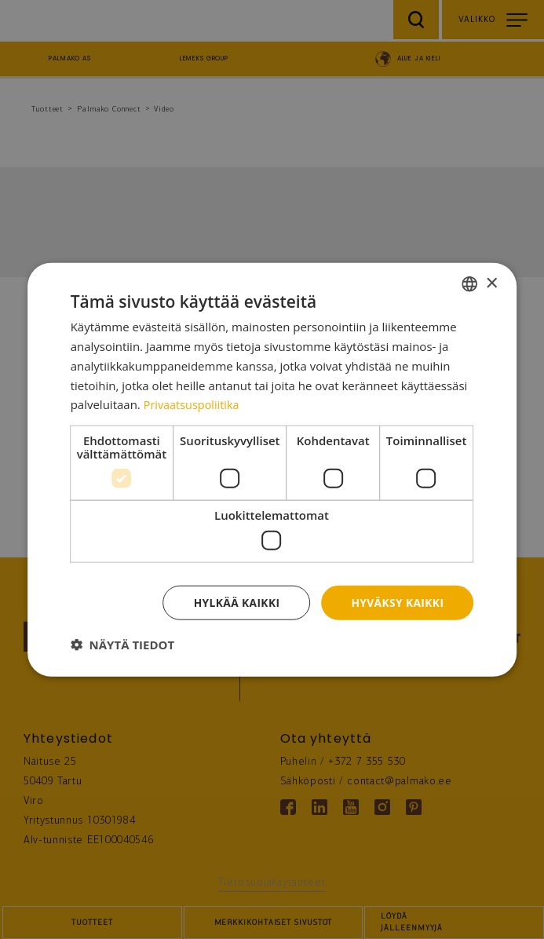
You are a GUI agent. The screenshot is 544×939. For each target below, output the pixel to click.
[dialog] (272, 469)
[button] (123, 644)
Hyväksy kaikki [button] (396, 601)
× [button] (491, 283)
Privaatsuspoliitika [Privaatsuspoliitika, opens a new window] (193, 404)
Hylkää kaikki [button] (235, 601)
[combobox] (469, 283)
